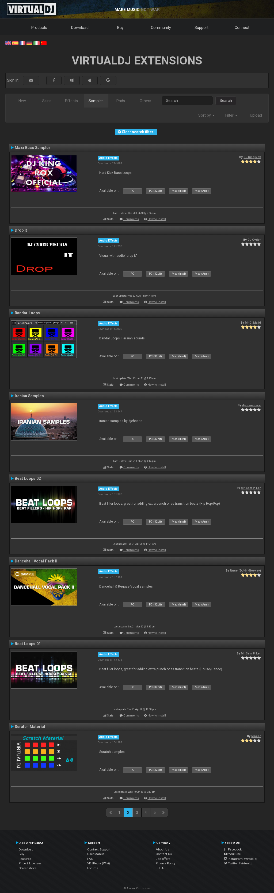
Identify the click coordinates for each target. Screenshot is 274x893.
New (22, 101)
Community (161, 27)
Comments (131, 219)
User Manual (96, 854)
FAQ (90, 859)
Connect (242, 27)
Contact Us (164, 854)
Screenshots (27, 868)
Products (39, 27)
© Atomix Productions (137, 888)
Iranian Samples (29, 396)
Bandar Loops (27, 313)
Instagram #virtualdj (240, 859)
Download (80, 27)
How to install (157, 219)
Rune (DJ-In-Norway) (245, 570)
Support (201, 27)
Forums (92, 868)
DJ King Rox (252, 157)
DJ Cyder (254, 240)
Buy (120, 27)
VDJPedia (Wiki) (98, 863)
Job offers (163, 859)
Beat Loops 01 (28, 644)
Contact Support (99, 849)
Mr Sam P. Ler (251, 488)
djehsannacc (251, 405)
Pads (120, 101)
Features (25, 859)
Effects (71, 101)
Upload (256, 115)
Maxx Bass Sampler (32, 147)
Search (226, 100)
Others (145, 101)
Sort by (206, 115)
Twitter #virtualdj (238, 863)
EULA (160, 868)
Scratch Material (30, 727)
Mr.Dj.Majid (253, 322)
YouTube (232, 854)
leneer (256, 736)
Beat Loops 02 (28, 478)
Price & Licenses (30, 863)
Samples (96, 101)
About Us (162, 849)
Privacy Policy (166, 863)
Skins (46, 101)
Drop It (21, 230)
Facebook (233, 849)
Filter (231, 115)
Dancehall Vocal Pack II (36, 561)
